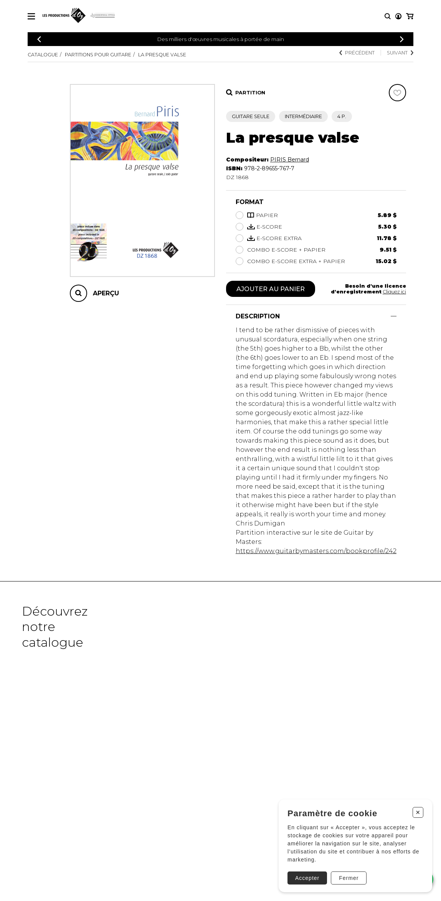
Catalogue (43, 55)
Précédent (357, 53)
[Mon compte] (398, 16)
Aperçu (106, 293)
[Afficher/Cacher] (393, 316)
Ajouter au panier (270, 289)
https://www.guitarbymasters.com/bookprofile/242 (316, 551)
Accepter (307, 878)
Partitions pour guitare (98, 55)
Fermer (348, 878)
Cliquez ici (394, 292)
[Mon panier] (409, 16)
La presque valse (162, 55)
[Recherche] (388, 16)
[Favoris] (397, 92)
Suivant (400, 53)
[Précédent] (39, 39)
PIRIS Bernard (289, 159)
